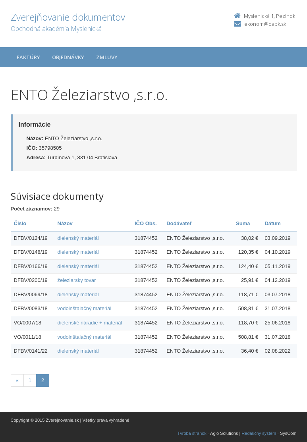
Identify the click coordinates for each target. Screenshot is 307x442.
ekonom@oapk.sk (265, 23)
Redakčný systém (258, 433)
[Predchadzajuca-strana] (17, 380)
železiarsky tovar (77, 280)
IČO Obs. (146, 223)
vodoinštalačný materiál (85, 308)
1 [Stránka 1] (30, 380)
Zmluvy (107, 57)
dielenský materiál (78, 238)
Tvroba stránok (192, 433)
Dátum (272, 223)
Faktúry (28, 57)
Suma (243, 223)
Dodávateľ (179, 223)
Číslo (20, 223)
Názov (65, 223)
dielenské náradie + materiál (90, 323)
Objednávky (68, 57)
